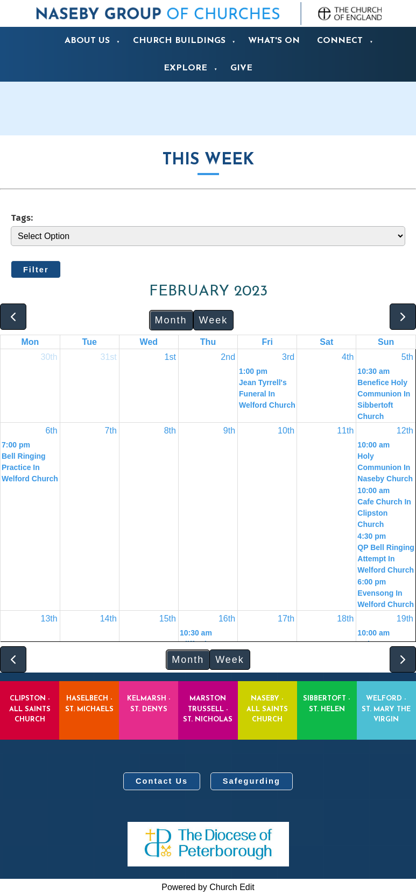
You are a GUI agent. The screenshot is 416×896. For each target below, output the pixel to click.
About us (87, 41)
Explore (185, 68)
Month (171, 320)
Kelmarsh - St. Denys (149, 703)
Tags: (22, 217)
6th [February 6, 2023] (51, 430)
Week (213, 320)
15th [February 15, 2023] (167, 618)
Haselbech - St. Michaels (89, 703)
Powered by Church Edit (208, 887)
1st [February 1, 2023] (170, 357)
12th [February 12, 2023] (405, 430)
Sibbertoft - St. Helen (326, 703)
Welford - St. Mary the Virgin (386, 708)
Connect (340, 41)
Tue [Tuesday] (89, 341)
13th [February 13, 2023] (49, 618)
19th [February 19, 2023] (405, 618)
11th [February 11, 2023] (345, 430)
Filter (36, 269)
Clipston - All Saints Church (30, 708)
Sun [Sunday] (386, 341)
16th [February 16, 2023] (226, 618)
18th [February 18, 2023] (345, 618)
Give (241, 68)
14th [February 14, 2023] (108, 618)
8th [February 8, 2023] (170, 430)
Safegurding (251, 781)
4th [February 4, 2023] (348, 357)
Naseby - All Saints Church (267, 708)
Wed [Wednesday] (149, 341)
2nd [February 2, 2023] (228, 357)
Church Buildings (179, 41)
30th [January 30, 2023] (49, 357)
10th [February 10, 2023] (286, 430)
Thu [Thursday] (208, 341)
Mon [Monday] (30, 341)
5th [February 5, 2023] (407, 357)
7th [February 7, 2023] (111, 430)
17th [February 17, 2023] (286, 618)
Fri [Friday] (267, 341)
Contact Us (162, 781)
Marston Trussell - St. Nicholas (207, 708)
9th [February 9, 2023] (229, 430)
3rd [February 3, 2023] (288, 357)
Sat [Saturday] (326, 341)
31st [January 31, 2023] (109, 357)
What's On (274, 41)
